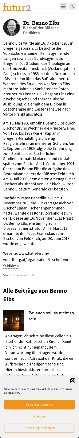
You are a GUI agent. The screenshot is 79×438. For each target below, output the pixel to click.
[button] (73, 381)
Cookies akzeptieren (39, 405)
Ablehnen (39, 416)
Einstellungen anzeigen (39, 428)
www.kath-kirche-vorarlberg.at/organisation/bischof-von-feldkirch (37, 260)
